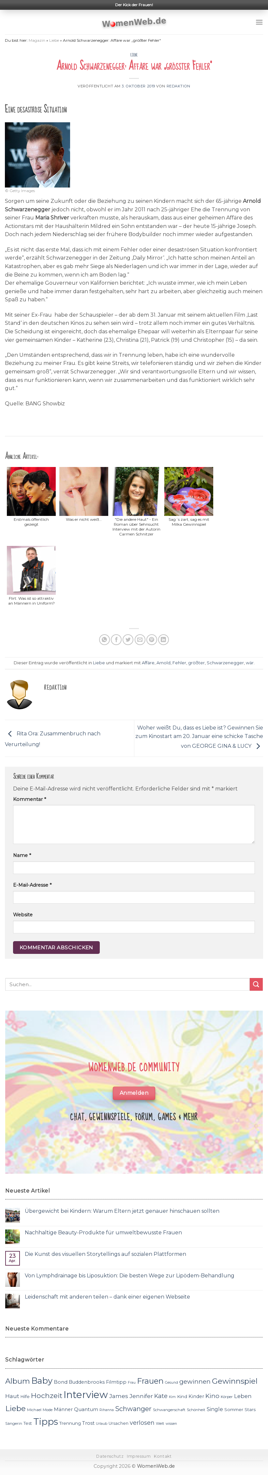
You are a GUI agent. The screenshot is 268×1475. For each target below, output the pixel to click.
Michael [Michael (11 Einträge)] (34, 1409)
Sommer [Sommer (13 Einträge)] (233, 1409)
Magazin (37, 40)
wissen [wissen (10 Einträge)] (171, 1424)
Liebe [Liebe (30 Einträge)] (15, 1408)
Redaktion (178, 86)
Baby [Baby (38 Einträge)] (41, 1381)
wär (250, 662)
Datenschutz (110, 1456)
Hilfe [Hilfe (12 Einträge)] (25, 1396)
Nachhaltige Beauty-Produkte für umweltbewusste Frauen (103, 1232)
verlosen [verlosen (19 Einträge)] (142, 1422)
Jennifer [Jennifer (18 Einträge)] (141, 1395)
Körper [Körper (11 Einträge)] (227, 1396)
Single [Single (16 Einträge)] (215, 1409)
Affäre (148, 662)
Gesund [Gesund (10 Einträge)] (171, 1382)
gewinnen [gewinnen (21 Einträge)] (195, 1381)
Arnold (163, 662)
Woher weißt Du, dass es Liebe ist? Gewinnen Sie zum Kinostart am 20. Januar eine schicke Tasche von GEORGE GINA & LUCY (199, 737)
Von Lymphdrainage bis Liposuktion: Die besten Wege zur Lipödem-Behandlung (129, 1275)
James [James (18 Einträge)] (118, 1395)
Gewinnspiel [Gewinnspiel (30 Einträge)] (235, 1381)
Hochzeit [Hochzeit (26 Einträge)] (46, 1395)
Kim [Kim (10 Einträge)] (172, 1397)
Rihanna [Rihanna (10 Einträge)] (106, 1410)
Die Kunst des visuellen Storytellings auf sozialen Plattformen (105, 1254)
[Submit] (256, 984)
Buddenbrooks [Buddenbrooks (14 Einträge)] (87, 1382)
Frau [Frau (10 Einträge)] (132, 1382)
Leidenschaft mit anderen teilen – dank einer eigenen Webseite (107, 1297)
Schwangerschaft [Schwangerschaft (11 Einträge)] (169, 1409)
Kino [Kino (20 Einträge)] (212, 1396)
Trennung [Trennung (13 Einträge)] (70, 1423)
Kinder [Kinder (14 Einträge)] (196, 1396)
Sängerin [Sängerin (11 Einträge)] (13, 1423)
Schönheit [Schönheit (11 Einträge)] (196, 1409)
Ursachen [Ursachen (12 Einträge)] (118, 1423)
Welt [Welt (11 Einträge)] (160, 1423)
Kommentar (29, 799)
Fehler (179, 662)
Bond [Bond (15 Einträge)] (60, 1382)
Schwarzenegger (225, 662)
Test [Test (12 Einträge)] (27, 1423)
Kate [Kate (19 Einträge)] (161, 1395)
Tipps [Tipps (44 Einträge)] (45, 1421)
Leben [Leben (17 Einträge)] (243, 1396)
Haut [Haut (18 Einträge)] (12, 1395)
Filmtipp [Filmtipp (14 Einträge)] (116, 1382)
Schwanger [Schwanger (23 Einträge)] (133, 1409)
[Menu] (259, 22)
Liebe (54, 40)
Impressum (139, 1456)
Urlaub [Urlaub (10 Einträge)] (101, 1424)
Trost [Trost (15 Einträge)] (88, 1423)
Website (23, 915)
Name (22, 855)
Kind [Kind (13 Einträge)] (182, 1396)
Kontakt (162, 1456)
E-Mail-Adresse (32, 885)
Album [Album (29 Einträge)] (17, 1381)
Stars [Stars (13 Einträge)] (250, 1409)
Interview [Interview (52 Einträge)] (86, 1394)
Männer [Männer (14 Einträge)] (63, 1409)
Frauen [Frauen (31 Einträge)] (150, 1381)
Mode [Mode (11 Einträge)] (47, 1409)
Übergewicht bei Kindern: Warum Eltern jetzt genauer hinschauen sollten (122, 1211)
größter (196, 662)
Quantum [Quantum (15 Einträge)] (86, 1409)
